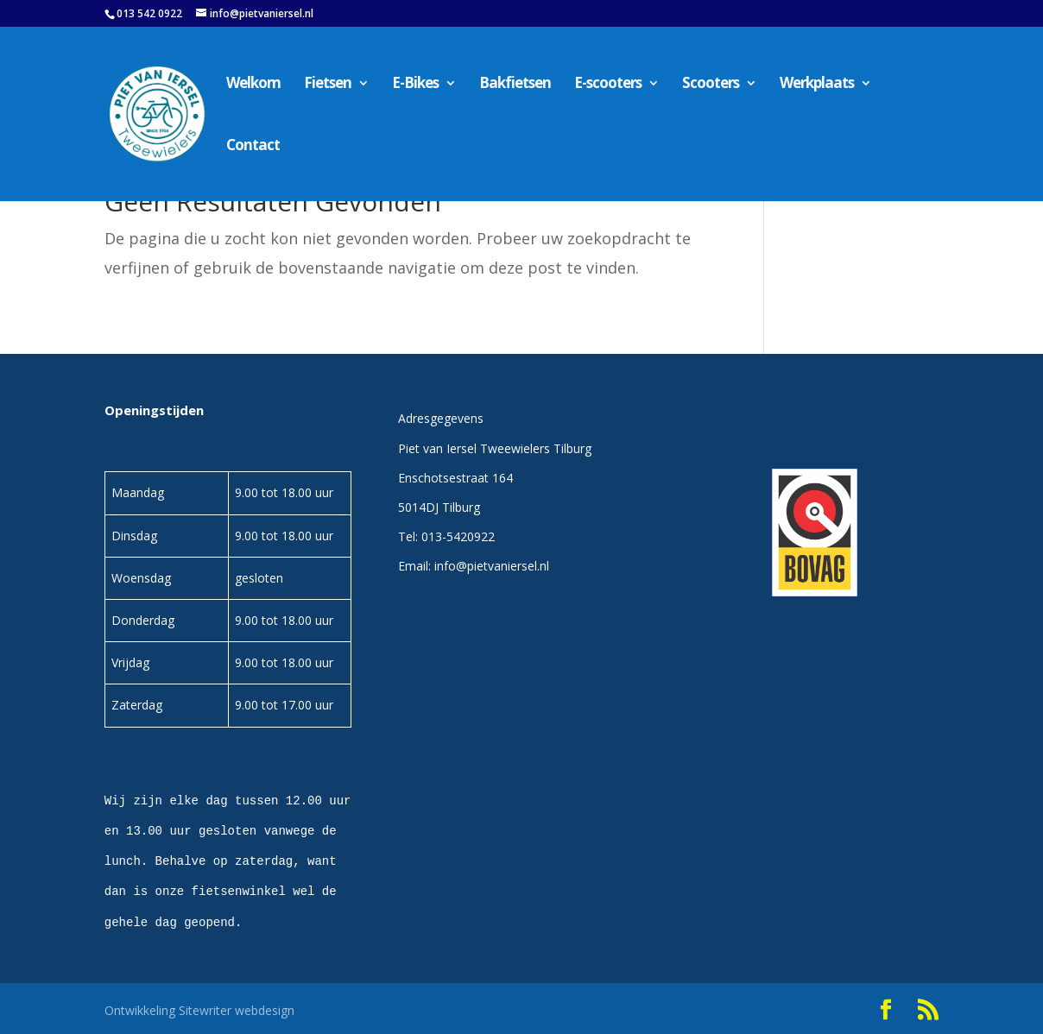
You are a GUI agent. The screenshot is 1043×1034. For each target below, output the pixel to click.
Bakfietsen (515, 84)
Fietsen (327, 84)
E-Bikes (415, 84)
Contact (253, 146)
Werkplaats (817, 84)
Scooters (710, 84)
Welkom (253, 84)
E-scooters (608, 84)
